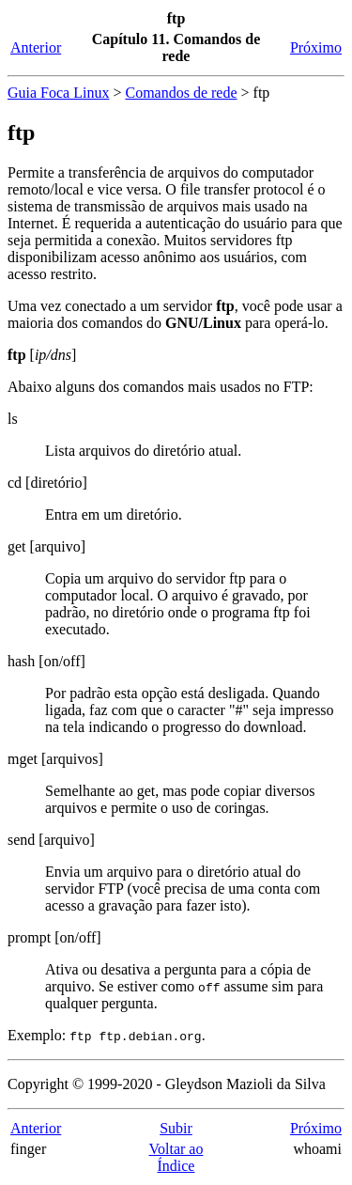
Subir (176, 1128)
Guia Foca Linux (58, 93)
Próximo (316, 47)
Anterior (35, 47)
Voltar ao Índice (176, 1157)
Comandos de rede (181, 93)
